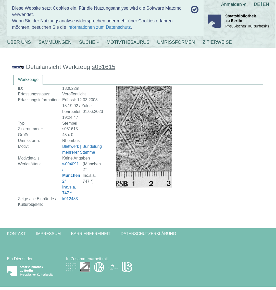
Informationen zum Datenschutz (99, 27)
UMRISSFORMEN (176, 42)
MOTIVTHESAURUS (128, 42)
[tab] (28, 80)
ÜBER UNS (19, 42)
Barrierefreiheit (90, 233)
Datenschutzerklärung (148, 233)
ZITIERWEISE (217, 42)
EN (266, 4)
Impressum (48, 233)
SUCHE (89, 42)
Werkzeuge (28, 79)
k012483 (70, 199)
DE (257, 4)
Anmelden (233, 4)
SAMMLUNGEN (55, 42)
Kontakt (16, 233)
